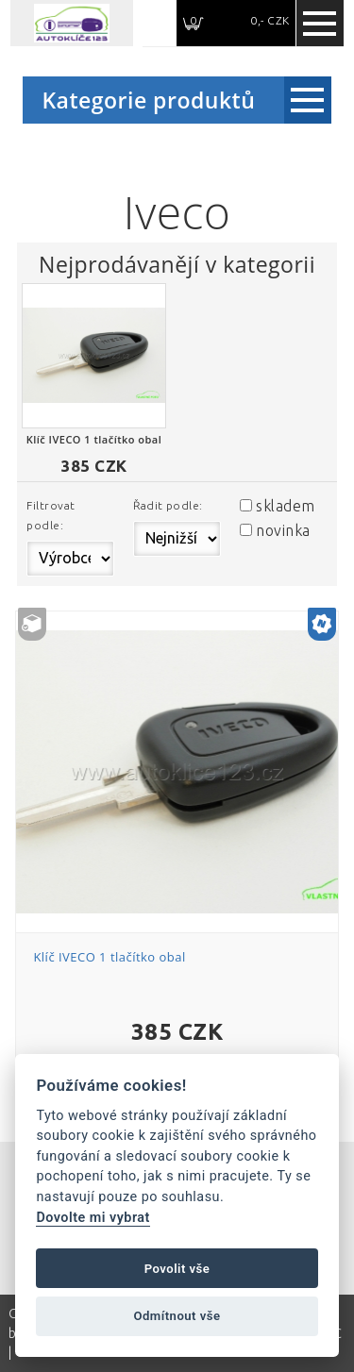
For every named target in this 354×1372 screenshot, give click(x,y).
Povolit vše (177, 1269)
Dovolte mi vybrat (92, 1218)
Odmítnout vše (176, 1316)
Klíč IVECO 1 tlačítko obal (109, 956)
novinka (283, 530)
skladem (285, 505)
